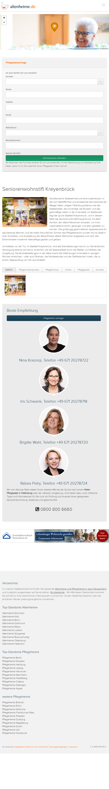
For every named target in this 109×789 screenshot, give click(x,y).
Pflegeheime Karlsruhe (13, 709)
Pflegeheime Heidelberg (14, 678)
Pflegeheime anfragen (54, 318)
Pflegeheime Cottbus (13, 681)
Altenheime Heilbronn (13, 643)
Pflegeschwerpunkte (29, 269)
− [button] (4, 22)
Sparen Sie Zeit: (13, 153)
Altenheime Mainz (11, 626)
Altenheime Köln (10, 616)
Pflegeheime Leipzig (12, 668)
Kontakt (100, 269)
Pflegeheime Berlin (12, 657)
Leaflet (70, 48)
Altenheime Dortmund (13, 623)
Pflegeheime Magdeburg (15, 723)
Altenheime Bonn (11, 620)
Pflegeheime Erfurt (11, 706)
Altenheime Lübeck (12, 630)
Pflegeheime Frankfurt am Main (18, 712)
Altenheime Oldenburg (14, 640)
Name (9, 89)
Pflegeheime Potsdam (13, 716)
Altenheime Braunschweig (15, 637)
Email (8, 114)
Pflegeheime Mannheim (14, 675)
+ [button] (4, 18)
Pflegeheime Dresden (13, 661)
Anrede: (9, 76)
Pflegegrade (84, 269)
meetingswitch (79, 48)
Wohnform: (11, 127)
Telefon (9, 102)
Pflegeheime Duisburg (13, 719)
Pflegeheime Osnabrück (14, 733)
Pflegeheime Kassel (12, 688)
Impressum (73, 747)
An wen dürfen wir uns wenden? (21, 72)
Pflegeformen (52, 269)
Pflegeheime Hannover (14, 671)
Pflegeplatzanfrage (16, 62)
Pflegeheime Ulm (11, 729)
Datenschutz (43, 747)
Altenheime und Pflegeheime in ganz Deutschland (80, 589)
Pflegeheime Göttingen (14, 685)
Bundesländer (57, 592)
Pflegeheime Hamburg (13, 664)
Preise (68, 269)
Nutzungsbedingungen (58, 747)
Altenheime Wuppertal (13, 633)
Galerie (9, 269)
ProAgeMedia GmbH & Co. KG (25, 747)
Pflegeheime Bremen (13, 702)
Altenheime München (13, 613)
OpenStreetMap (93, 48)
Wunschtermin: (13, 140)
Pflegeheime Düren (12, 726)
